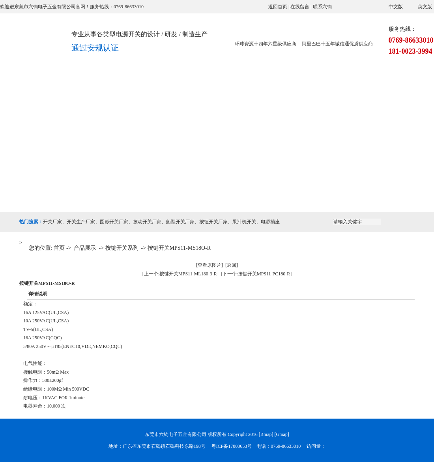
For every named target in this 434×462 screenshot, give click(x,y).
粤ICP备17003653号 (231, 446)
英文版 (425, 6)
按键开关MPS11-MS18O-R (179, 248)
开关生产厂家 (81, 221)
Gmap (282, 434)
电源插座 (270, 221)
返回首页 (277, 6)
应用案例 (214, 83)
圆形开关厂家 (114, 221)
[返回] (231, 265)
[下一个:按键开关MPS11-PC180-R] (256, 274)
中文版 (396, 6)
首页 (59, 248)
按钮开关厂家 (213, 221)
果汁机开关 (244, 221)
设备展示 (171, 83)
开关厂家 (52, 221)
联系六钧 (322, 6)
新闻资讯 (301, 83)
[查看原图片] (209, 265)
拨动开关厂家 (147, 221)
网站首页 (41, 83)
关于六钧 (84, 83)
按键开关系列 (121, 248)
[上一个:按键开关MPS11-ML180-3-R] (180, 274)
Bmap (266, 434)
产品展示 (128, 83)
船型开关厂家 (180, 221)
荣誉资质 (258, 83)
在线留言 (299, 6)
